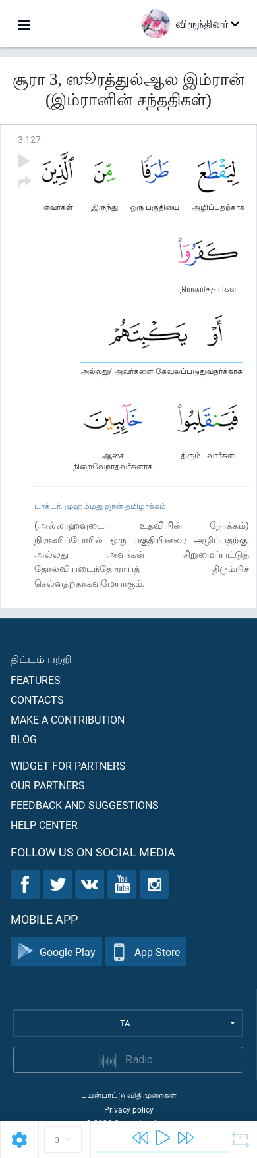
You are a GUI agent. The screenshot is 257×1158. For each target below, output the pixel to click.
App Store (146, 951)
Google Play (56, 951)
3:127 (29, 139)
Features (36, 680)
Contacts (37, 699)
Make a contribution (68, 719)
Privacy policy (129, 1109)
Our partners (48, 785)
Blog (24, 739)
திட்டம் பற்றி (41, 659)
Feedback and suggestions (85, 805)
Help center (44, 824)
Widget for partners (68, 765)
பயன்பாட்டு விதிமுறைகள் (129, 1095)
